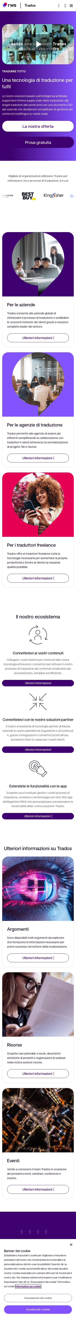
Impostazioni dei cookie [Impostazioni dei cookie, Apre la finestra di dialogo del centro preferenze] (38, 1298)
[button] (9, 5)
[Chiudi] (71, 1244)
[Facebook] (38, 1232)
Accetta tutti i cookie (38, 1309)
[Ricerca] (60, 5)
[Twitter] (22, 1232)
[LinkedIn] (30, 1232)
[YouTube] (46, 1232)
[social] (54, 1232)
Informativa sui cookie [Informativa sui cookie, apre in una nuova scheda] (28, 1286)
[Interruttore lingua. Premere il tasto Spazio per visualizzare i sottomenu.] (65, 5)
